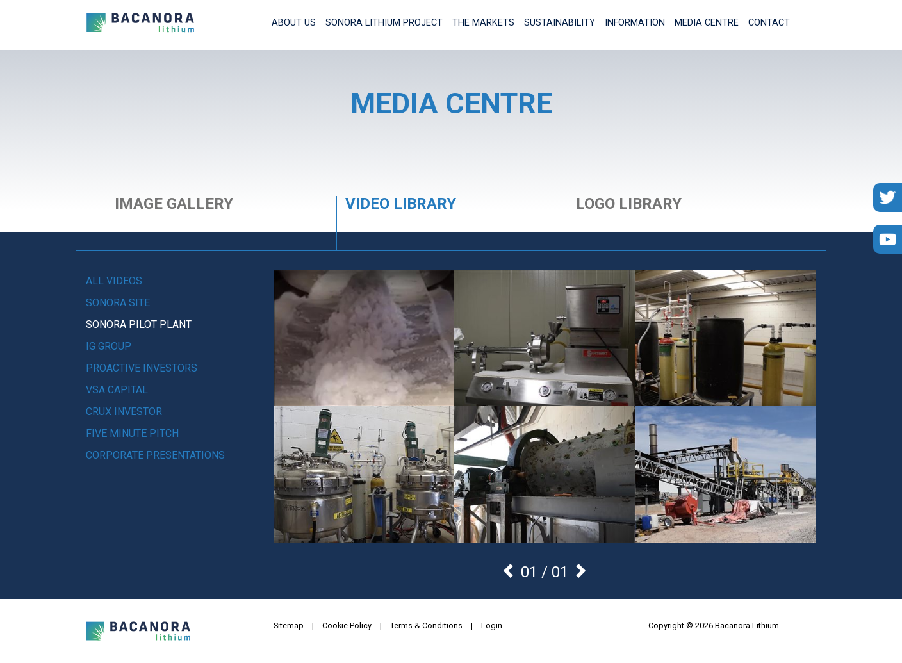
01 (560, 572)
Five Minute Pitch (132, 433)
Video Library (400, 204)
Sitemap (289, 625)
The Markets (483, 22)
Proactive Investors (141, 368)
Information (635, 22)
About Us (294, 22)
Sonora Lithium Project (384, 22)
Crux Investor (124, 411)
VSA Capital (117, 390)
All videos (114, 281)
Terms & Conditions (426, 625)
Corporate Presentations (155, 455)
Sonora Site (118, 303)
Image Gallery (174, 204)
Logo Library (629, 204)
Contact (769, 22)
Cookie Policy (347, 625)
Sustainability (559, 22)
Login (491, 625)
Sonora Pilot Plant (139, 324)
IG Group (108, 346)
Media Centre (707, 22)
